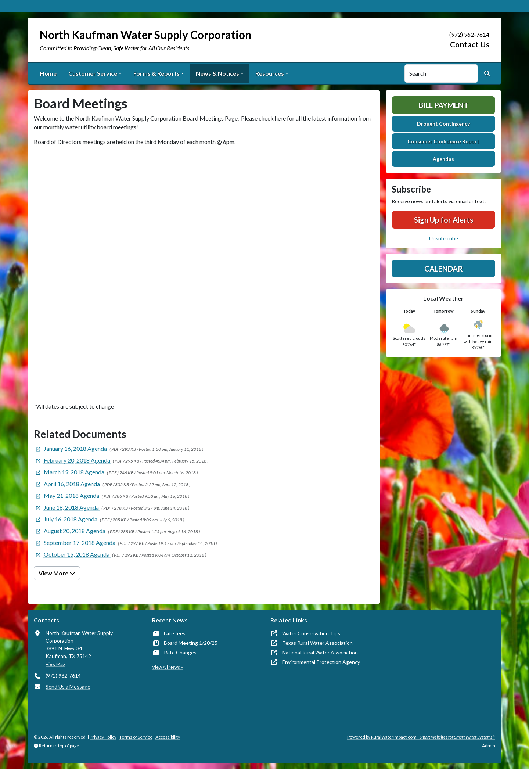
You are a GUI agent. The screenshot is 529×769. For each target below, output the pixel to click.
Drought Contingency (443, 124)
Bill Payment (443, 105)
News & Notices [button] (217, 73)
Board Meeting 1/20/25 (190, 643)
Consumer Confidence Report (443, 141)
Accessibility (167, 737)
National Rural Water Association (320, 652)
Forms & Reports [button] (156, 73)
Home (48, 73)
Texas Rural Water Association (317, 643)
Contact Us (469, 44)
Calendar (443, 268)
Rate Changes (180, 652)
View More (57, 572)
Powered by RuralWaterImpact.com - (421, 737)
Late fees (175, 633)
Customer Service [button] (92, 73)
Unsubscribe (443, 238)
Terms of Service (135, 737)
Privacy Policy (103, 737)
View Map (55, 664)
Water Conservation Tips (311, 633)
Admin (488, 745)
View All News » (167, 667)
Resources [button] (269, 73)
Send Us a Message (68, 686)
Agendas (443, 159)
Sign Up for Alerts (443, 219)
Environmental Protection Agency (321, 662)
